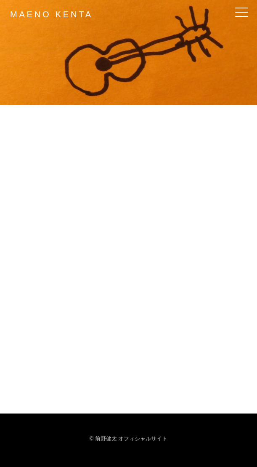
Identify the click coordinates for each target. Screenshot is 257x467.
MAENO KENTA (51, 14)
